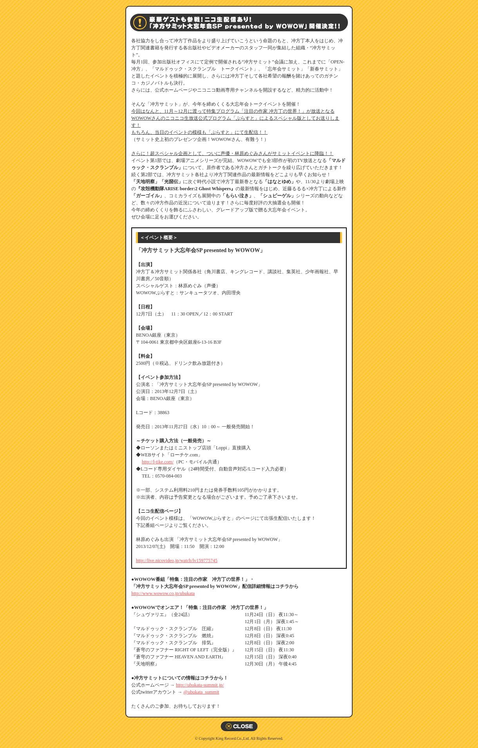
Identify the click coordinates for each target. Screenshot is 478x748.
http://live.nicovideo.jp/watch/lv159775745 (176, 560)
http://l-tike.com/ (158, 462)
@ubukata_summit (201, 692)
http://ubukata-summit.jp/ (200, 685)
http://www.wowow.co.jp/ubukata (163, 593)
